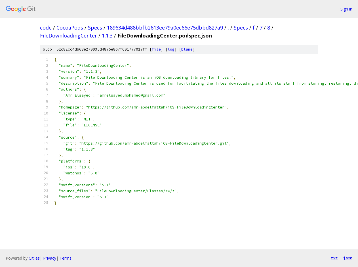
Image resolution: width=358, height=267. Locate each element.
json (347, 257)
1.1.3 (107, 35)
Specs (95, 27)
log (171, 49)
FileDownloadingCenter (68, 35)
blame (187, 49)
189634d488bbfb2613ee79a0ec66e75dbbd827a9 (165, 27)
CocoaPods (69, 27)
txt (334, 257)
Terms (65, 258)
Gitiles (34, 258)
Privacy (49, 258)
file (156, 49)
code (46, 27)
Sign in (346, 9)
